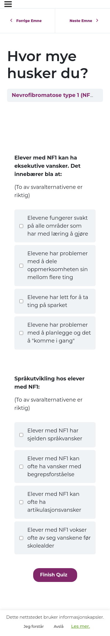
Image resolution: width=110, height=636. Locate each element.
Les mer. (80, 626)
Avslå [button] (58, 626)
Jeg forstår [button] (34, 626)
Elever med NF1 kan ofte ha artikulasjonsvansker (50, 502)
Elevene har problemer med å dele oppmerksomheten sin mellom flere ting (53, 265)
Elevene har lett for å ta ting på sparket (53, 301)
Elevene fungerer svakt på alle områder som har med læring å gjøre (53, 226)
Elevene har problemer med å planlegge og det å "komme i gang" (55, 333)
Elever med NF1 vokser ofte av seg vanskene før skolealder (55, 538)
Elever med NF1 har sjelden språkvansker (50, 434)
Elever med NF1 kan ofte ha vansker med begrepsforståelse (50, 466)
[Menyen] (8, 4)
